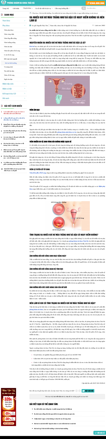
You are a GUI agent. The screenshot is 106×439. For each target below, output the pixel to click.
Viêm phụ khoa (8, 30)
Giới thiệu (16, 8)
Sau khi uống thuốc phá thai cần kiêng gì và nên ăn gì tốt (15, 131)
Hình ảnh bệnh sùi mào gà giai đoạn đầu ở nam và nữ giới (14, 169)
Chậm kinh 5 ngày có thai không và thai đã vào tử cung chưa (52, 419)
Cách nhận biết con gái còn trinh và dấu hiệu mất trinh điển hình (14, 112)
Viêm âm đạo (8, 46)
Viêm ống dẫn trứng (10, 38)
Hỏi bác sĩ (100, 432)
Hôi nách (6, 98)
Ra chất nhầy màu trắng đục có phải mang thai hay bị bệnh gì (53, 409)
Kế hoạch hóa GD (9, 94)
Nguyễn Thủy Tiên (42, 25)
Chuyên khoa (27, 8)
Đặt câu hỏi (89, 391)
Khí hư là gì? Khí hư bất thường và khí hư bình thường (51, 429)
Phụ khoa (6, 26)
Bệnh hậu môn (8, 84)
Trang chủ (6, 8)
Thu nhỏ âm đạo (9, 71)
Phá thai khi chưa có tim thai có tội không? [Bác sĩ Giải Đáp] (14, 144)
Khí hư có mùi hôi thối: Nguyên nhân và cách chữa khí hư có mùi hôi (55, 424)
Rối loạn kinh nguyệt (10, 59)
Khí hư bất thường (11, 63)
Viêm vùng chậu (9, 34)
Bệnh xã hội (7, 89)
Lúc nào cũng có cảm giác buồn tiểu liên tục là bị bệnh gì (14, 138)
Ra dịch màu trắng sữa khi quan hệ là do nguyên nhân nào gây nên (54, 414)
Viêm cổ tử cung (9, 75)
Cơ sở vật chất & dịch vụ (43, 8)
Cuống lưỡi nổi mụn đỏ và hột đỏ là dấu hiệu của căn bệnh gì (14, 119)
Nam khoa (6, 21)
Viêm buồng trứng (9, 42)
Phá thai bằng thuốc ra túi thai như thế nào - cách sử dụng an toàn (15, 157)
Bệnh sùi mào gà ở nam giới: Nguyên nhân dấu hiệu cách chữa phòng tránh (15, 150)
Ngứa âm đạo (8, 79)
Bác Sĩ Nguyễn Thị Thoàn (68, 25)
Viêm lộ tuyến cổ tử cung (12, 51)
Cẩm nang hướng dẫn (61, 8)
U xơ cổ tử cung (9, 55)
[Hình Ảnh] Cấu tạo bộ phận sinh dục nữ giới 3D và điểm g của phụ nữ (15, 125)
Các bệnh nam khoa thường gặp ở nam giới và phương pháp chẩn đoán (15, 163)
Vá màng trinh (8, 67)
